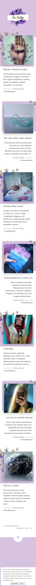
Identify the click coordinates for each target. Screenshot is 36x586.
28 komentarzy (9, 516)
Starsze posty (23, 528)
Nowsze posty (12, 526)
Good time (8, 354)
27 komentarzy (27, 309)
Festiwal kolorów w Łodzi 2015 (18, 283)
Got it (22, 583)
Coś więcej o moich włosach (19, 423)
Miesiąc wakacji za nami (15, 69)
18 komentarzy (9, 91)
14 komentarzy (9, 377)
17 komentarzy (9, 237)
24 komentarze (26, 166)
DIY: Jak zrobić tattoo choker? (18, 144)
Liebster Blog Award (13, 212)
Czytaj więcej (18, 89)
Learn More (15, 583)
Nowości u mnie (11, 491)
